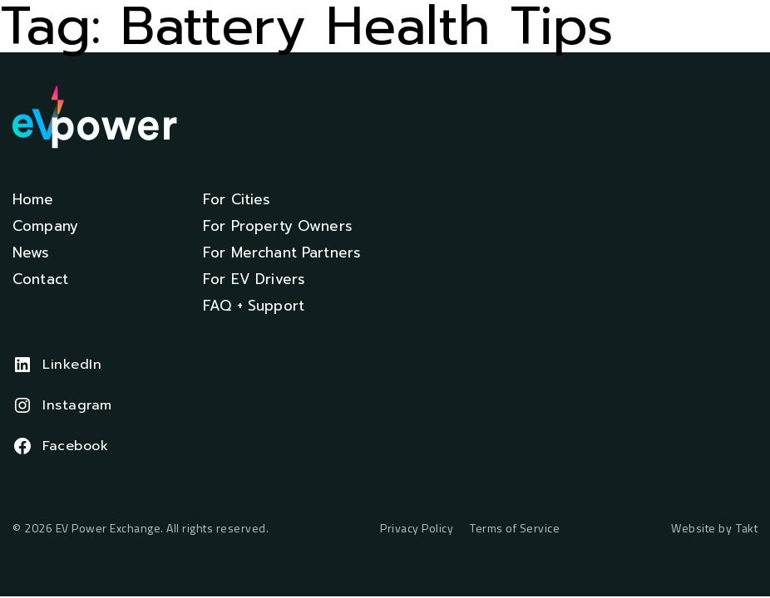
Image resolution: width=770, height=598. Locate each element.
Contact (40, 279)
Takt (747, 528)
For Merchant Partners (282, 252)
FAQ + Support (253, 305)
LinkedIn (71, 365)
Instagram (77, 405)
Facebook (75, 446)
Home (33, 199)
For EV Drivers (254, 279)
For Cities (237, 199)
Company (45, 226)
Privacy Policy (416, 529)
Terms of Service (515, 529)
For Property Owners (278, 226)
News (31, 252)
